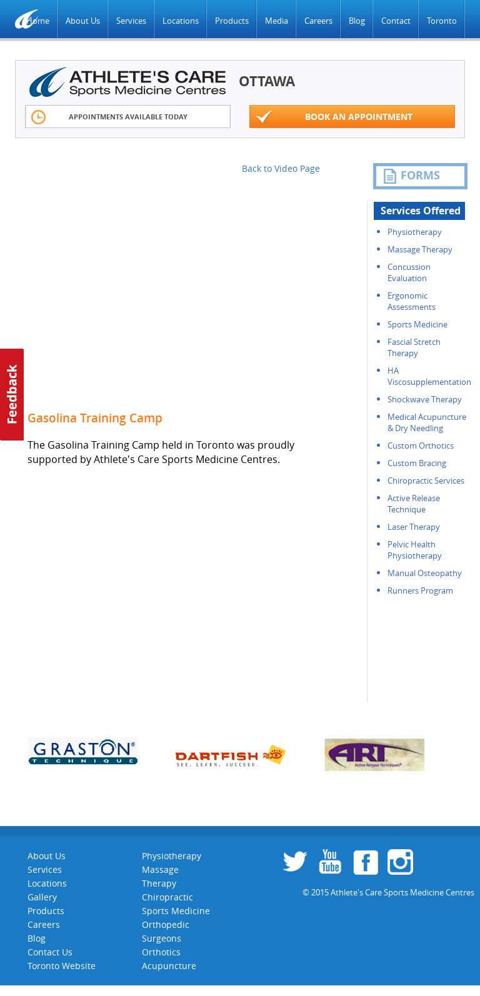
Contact (396, 20)
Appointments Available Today (109, 117)
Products (232, 20)
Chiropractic (167, 897)
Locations (180, 20)
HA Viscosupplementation (429, 376)
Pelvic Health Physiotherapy (415, 550)
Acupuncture (169, 966)
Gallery (42, 897)
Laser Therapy (414, 526)
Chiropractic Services (426, 480)
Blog (357, 20)
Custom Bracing (417, 463)
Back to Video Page (281, 168)
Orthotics (161, 952)
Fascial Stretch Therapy (414, 347)
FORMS (411, 175)
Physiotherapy (415, 231)
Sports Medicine (418, 324)
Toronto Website (62, 966)
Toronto (442, 20)
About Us (83, 20)
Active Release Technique (414, 503)
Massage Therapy (420, 249)
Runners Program (420, 590)
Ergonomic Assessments (412, 301)
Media (276, 20)
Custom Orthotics (421, 445)
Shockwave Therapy (425, 399)
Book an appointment (334, 117)
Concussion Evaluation (409, 272)
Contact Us (50, 952)
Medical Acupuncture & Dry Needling (427, 422)
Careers (318, 20)
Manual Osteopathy (425, 573)
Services (131, 20)
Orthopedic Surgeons (165, 931)
